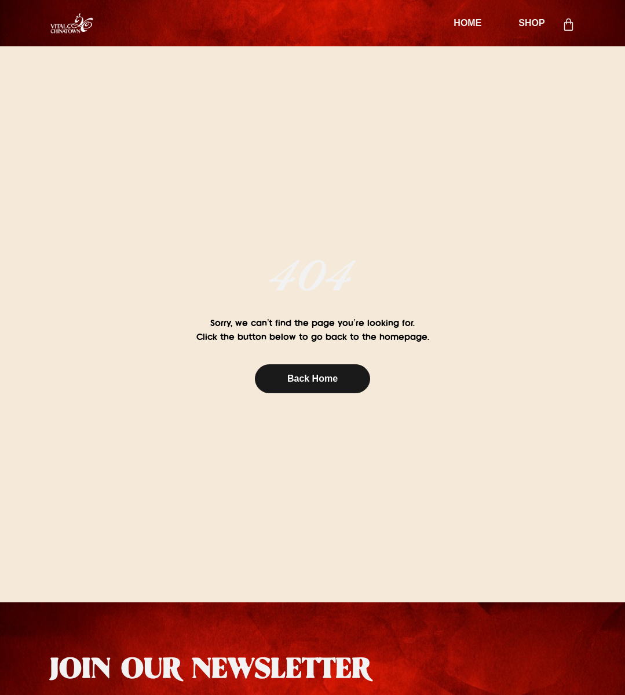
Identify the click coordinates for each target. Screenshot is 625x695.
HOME (467, 23)
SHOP (531, 23)
